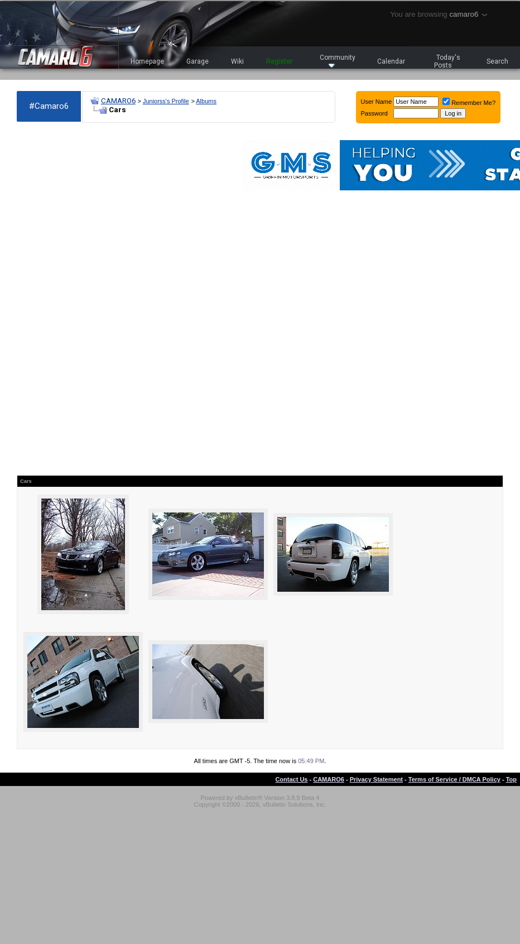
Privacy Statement (376, 779)
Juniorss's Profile (166, 101)
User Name (376, 101)
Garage (197, 61)
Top (511, 779)
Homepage (147, 61)
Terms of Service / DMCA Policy (454, 779)
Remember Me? (468, 102)
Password (374, 113)
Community (337, 61)
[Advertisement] (67, 299)
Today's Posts (447, 61)
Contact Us (291, 779)
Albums (206, 101)
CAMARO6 (118, 101)
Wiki (237, 61)
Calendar (391, 61)
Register (279, 61)
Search (497, 61)
